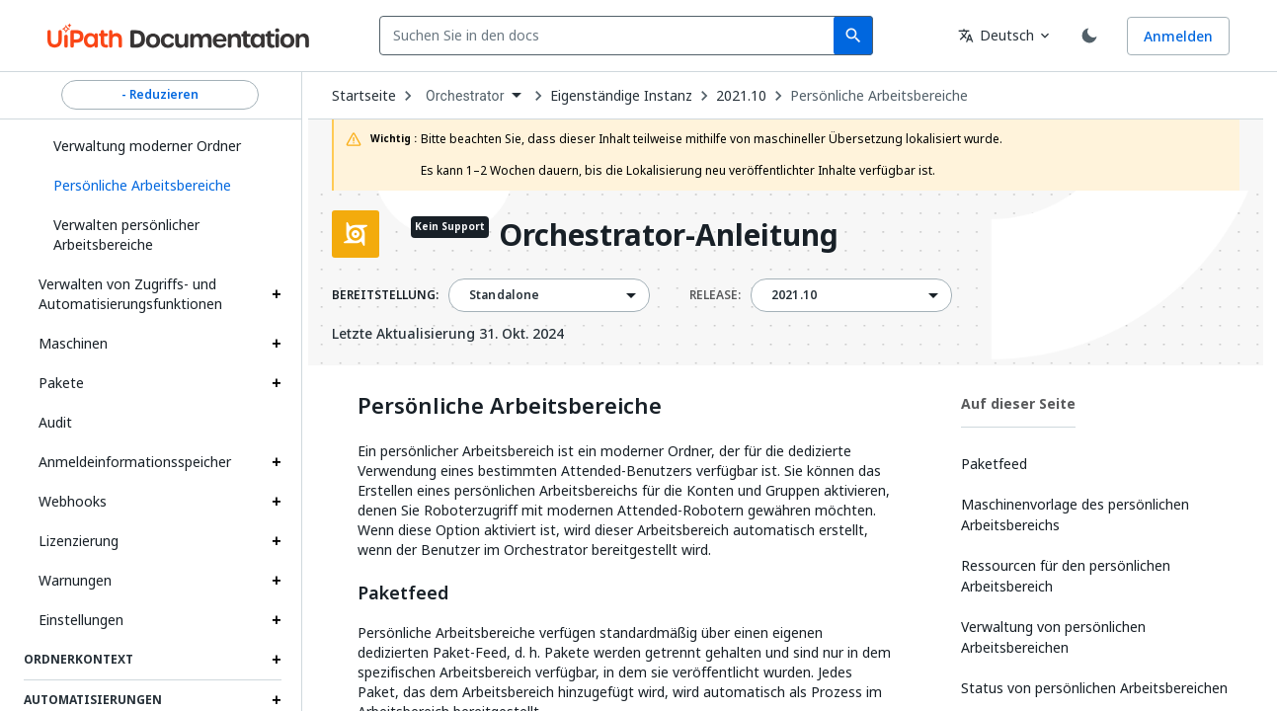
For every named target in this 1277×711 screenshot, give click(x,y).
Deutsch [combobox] (996, 35)
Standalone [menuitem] (504, 295)
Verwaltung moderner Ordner (147, 145)
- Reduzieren (160, 95)
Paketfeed (403, 593)
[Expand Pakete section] (276, 383)
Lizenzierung (79, 540)
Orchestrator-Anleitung (668, 236)
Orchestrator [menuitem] (465, 96)
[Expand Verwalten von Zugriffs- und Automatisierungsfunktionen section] (276, 294)
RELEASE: (715, 295)
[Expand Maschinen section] (276, 344)
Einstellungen (81, 619)
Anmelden (1178, 36)
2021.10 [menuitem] (794, 295)
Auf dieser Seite (1018, 403)
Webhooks (73, 501)
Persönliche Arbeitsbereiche (879, 96)
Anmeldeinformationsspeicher (135, 461)
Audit (55, 422)
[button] (160, 185)
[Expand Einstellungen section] (276, 620)
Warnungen (75, 580)
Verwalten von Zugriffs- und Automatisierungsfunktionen (130, 294)
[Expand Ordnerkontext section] (276, 660)
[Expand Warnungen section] (276, 581)
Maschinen (73, 343)
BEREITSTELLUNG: (385, 295)
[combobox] (611, 35)
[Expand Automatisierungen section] (276, 700)
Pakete (61, 382)
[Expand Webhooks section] (276, 502)
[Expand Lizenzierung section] (276, 541)
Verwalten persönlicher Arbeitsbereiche (126, 234)
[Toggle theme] (1089, 35)
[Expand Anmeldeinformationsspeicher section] (276, 462)
